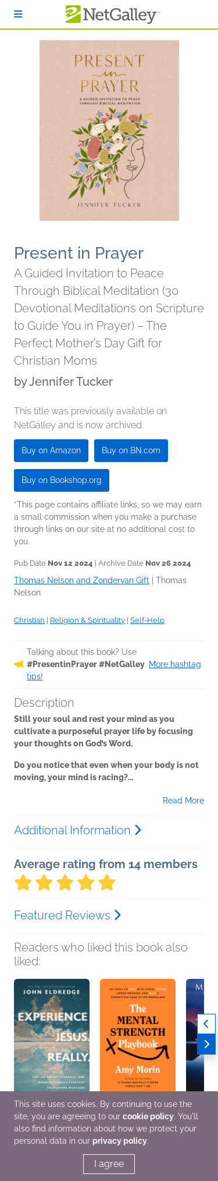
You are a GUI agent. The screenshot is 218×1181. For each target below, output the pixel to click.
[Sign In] (18, 14)
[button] (52, 1040)
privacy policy (119, 1140)
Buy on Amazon (51, 450)
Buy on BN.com (131, 450)
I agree (109, 1163)
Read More (183, 800)
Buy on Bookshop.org (62, 480)
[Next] (206, 1044)
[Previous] (206, 1024)
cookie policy (148, 1116)
